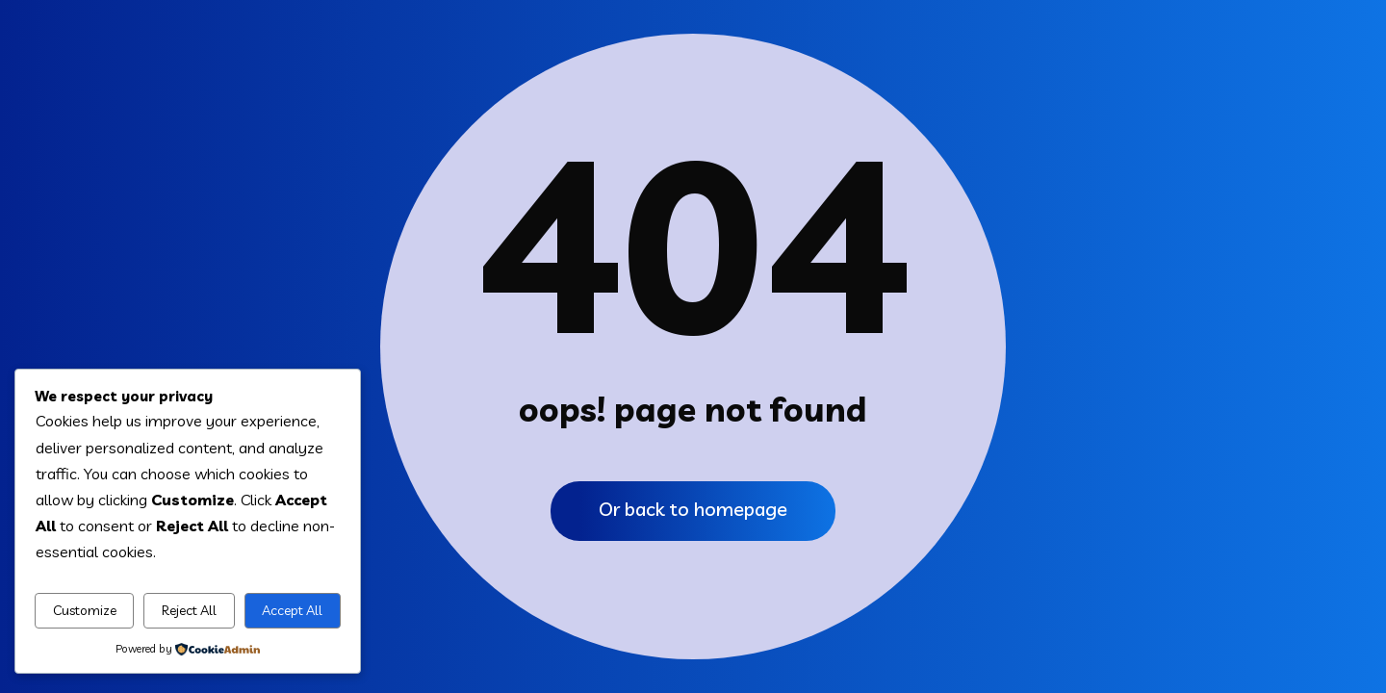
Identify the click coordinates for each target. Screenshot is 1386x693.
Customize (84, 610)
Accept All (292, 610)
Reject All (189, 610)
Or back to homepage (693, 509)
